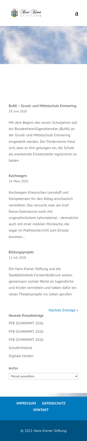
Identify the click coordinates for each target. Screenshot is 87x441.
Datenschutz (53, 403)
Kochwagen (18, 175)
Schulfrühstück (20, 347)
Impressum (26, 403)
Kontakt (40, 409)
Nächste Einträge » (63, 310)
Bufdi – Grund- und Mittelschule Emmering (42, 105)
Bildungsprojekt (21, 252)
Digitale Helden (21, 355)
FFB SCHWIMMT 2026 (26, 323)
